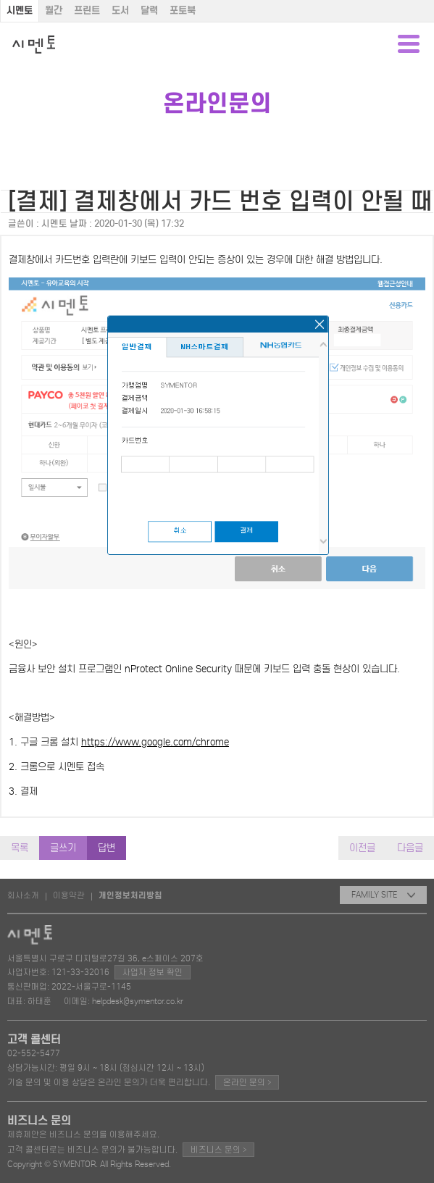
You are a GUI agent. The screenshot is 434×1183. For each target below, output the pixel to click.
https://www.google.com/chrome (155, 742)
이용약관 (69, 895)
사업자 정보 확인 (152, 972)
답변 (106, 848)
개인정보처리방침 (130, 895)
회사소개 (23, 895)
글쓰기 (63, 848)
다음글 (410, 848)
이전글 (362, 848)
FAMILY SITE (383, 895)
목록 (19, 848)
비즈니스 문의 (218, 1149)
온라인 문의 (247, 1082)
